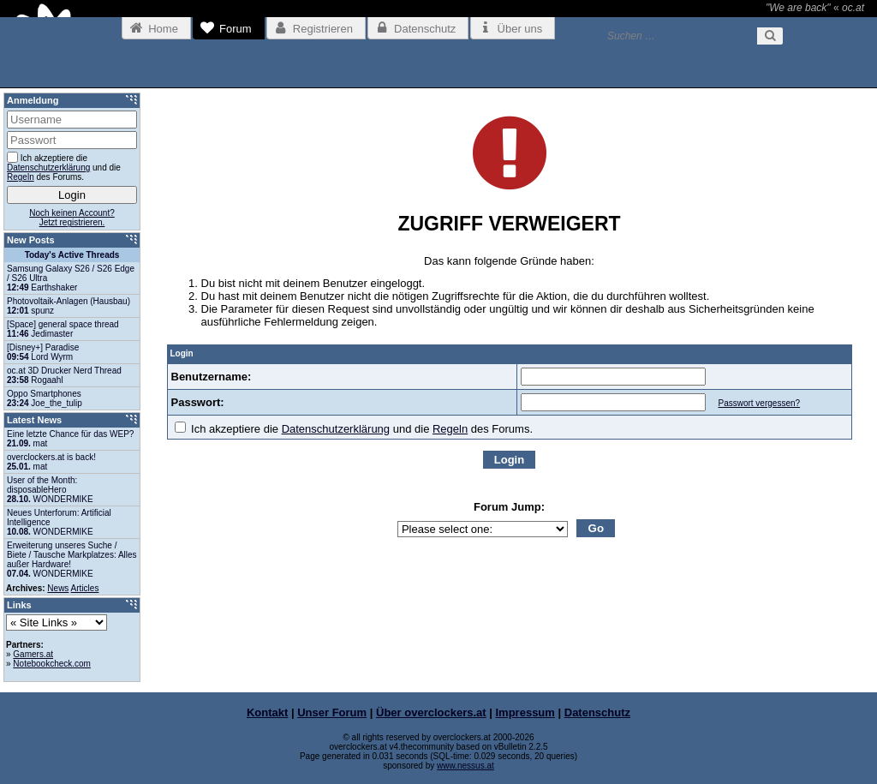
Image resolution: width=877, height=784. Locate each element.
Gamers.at (33, 654)
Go (596, 528)
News (58, 588)
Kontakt (267, 712)
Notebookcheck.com (52, 663)
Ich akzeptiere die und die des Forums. (354, 428)
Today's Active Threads (72, 255)
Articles (85, 588)
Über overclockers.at (431, 712)
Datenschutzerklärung (336, 428)
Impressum (525, 712)
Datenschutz (597, 712)
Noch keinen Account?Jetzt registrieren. (72, 217)
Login (509, 459)
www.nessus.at (465, 765)
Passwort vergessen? (759, 403)
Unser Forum (332, 712)
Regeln (450, 428)
